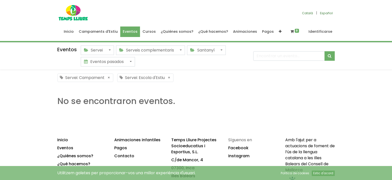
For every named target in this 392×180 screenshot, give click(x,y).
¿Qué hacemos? (73, 164)
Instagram (239, 156)
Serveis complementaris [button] (147, 50)
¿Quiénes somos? (75, 156)
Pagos (120, 148)
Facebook (238, 148)
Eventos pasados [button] (104, 61)
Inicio (62, 140)
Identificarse (320, 31)
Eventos (65, 148)
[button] (280, 31)
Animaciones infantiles (137, 140)
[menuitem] (68, 31)
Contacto (124, 156)
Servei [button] (94, 50)
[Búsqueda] (329, 56)
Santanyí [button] (203, 50)
